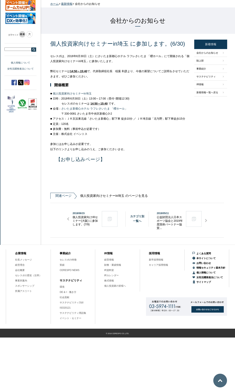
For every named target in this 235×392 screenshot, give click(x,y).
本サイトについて (206, 258)
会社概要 (20, 270)
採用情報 (154, 253)
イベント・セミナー (70, 318)
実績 (62, 265)
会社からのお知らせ (207, 52)
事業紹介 (201, 68)
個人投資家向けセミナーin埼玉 (72, 93)
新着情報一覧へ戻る (207, 92)
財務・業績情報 (112, 265)
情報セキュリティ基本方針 (210, 267)
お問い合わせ (203, 263)
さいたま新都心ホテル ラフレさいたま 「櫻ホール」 (94, 108)
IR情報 (200, 84)
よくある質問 (203, 253)
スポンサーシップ (24, 285)
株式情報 (109, 280)
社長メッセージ (23, 259)
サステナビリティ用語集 (73, 313)
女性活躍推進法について (20, 68)
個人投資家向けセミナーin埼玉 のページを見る (99, 195)
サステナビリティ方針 (72, 302)
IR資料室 (109, 270)
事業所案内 (21, 280)
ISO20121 (65, 307)
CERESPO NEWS (69, 270)
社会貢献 (64, 297)
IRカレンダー (111, 275)
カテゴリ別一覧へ (137, 218)
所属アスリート (23, 291)
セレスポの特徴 (68, 259)
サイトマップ (203, 282)
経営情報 (109, 259)
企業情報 (20, 253)
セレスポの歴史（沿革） (28, 275)
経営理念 (20, 265)
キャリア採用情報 (158, 265)
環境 (62, 286)
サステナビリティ (206, 76)
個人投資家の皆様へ (115, 285)
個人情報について (20, 62)
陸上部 (200, 60)
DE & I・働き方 (68, 292)
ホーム (54, 3)
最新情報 (66, 3)
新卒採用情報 (156, 259)
